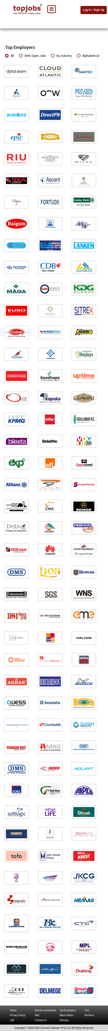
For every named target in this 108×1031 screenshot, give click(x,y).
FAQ (37, 1015)
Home (13, 1010)
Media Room (66, 1015)
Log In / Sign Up (93, 10)
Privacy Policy (17, 1015)
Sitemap (64, 1020)
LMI (12, 1020)
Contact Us (41, 1020)
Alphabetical (88, 56)
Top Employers (68, 1010)
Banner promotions (45, 1010)
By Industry (61, 56)
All (9, 56)
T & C (87, 1010)
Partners (89, 1015)
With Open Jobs (32, 56)
